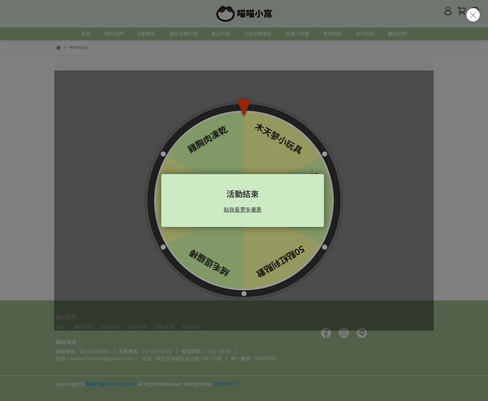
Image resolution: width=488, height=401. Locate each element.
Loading (244, 200)
